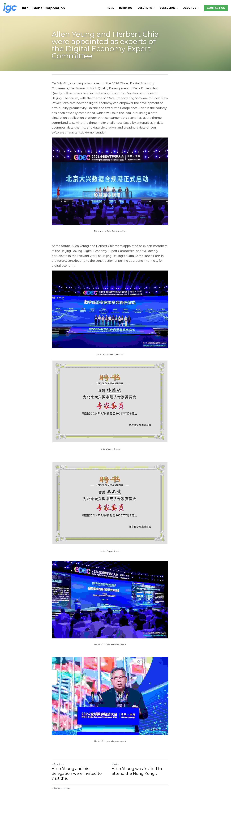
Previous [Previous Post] (58, 800)
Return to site (61, 819)
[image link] (10, 7)
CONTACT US (216, 7)
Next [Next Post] (121, 800)
